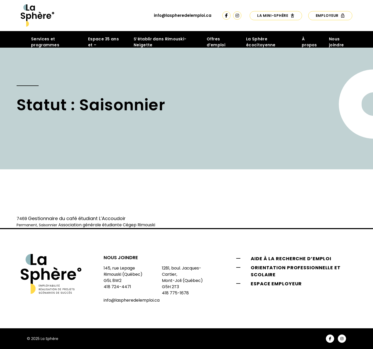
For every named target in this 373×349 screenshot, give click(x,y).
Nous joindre (336, 42)
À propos (309, 42)
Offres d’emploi (216, 42)
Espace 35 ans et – (103, 42)
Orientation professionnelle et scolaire (296, 271)
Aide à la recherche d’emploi (291, 258)
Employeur (330, 15)
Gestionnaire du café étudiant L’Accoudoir (77, 218)
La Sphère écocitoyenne (261, 42)
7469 (22, 219)
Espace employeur (276, 283)
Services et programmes (45, 42)
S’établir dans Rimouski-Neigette (160, 42)
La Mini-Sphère (276, 15)
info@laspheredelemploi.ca (182, 15)
